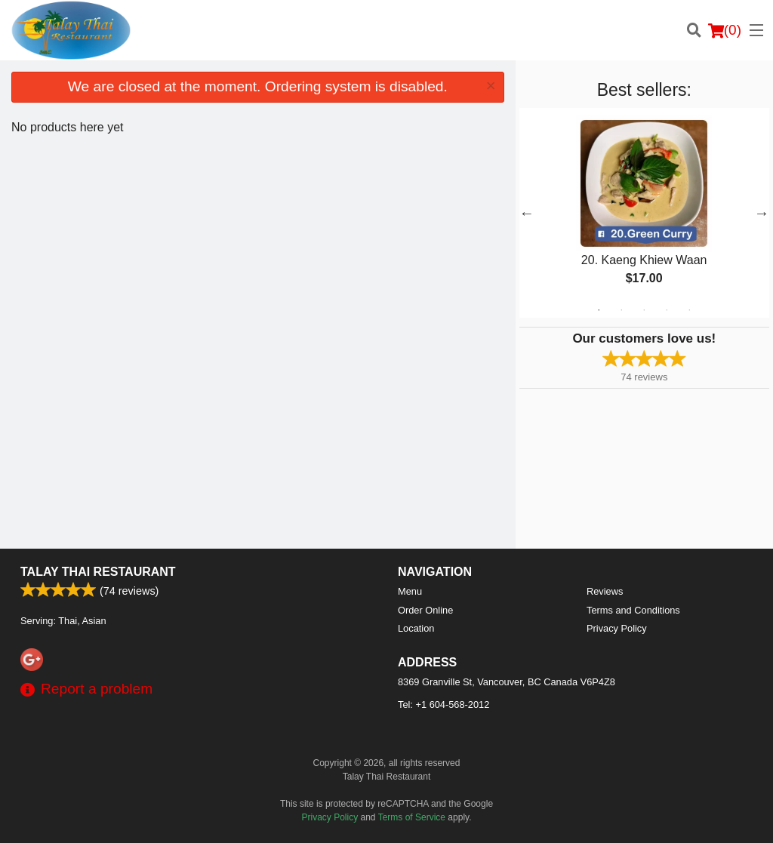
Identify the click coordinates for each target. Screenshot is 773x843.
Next (761, 212)
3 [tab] (643, 310)
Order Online (425, 610)
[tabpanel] (644, 213)
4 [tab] (666, 310)
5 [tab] (689, 310)
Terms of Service (411, 817)
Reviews (605, 591)
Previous (526, 212)
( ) (724, 30)
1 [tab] (598, 310)
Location (416, 628)
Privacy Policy (617, 628)
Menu (410, 591)
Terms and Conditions (633, 610)
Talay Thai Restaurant (98, 571)
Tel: (443, 704)
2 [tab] (621, 310)
